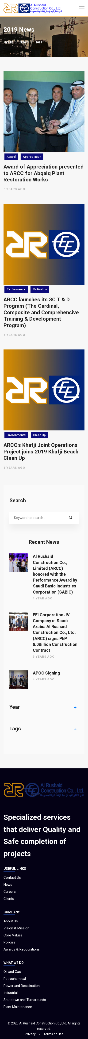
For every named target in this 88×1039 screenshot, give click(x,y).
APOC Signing (46, 673)
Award (11, 156)
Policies (9, 942)
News (24, 42)
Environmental (16, 435)
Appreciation (32, 156)
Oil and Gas (12, 972)
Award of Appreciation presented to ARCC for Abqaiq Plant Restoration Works (44, 173)
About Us (11, 921)
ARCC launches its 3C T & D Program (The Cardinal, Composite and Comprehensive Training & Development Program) (41, 312)
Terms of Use (53, 1034)
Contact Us (12, 877)
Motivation (40, 289)
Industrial (11, 993)
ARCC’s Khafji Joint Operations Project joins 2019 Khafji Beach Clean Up (41, 451)
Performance (16, 289)
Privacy (30, 1034)
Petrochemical (15, 979)
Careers (10, 891)
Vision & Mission (16, 928)
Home (8, 42)
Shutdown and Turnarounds (25, 1000)
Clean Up (39, 435)
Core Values (13, 935)
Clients (9, 899)
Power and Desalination (22, 986)
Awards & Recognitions (22, 949)
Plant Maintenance (18, 1007)
